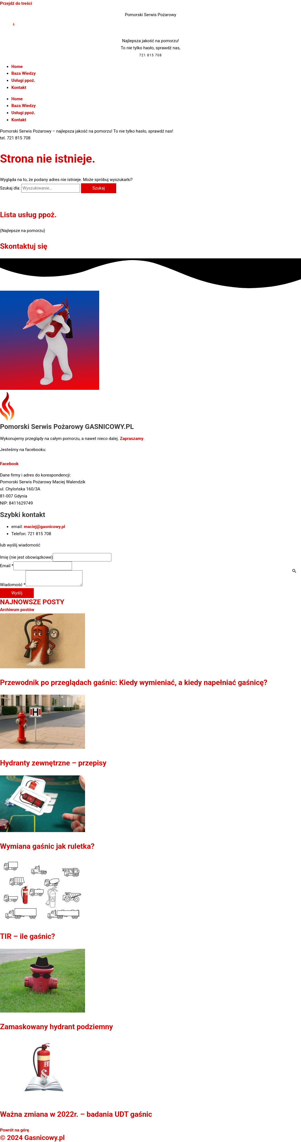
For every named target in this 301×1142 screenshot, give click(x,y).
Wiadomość (13, 584)
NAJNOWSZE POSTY (32, 602)
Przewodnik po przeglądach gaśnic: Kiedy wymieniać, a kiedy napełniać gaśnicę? (133, 682)
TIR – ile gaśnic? (27, 936)
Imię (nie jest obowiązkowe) (26, 557)
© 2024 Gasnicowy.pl (32, 1138)
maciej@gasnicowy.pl (44, 526)
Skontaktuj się (23, 246)
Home (17, 66)
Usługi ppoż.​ (23, 80)
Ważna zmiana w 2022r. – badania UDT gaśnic (76, 1114)
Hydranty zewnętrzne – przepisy (53, 763)
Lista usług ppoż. (28, 214)
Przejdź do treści (16, 3)
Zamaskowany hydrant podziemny (56, 1026)
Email (6, 565)
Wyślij (16, 593)
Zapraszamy (131, 438)
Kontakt (18, 87)
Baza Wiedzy (23, 73)
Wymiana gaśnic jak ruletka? (47, 846)
